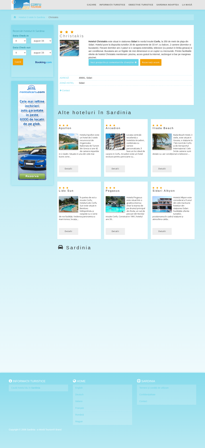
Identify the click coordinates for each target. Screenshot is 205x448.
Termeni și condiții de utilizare (154, 388)
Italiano (78, 401)
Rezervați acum (150, 62)
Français (79, 408)
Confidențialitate (147, 394)
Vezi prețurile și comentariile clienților (113, 62)
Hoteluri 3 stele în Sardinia (32, 17)
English (79, 388)
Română (79, 414)
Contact (65, 90)
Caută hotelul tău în (25, 388)
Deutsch (79, 394)
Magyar (79, 421)
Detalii (68, 168)
